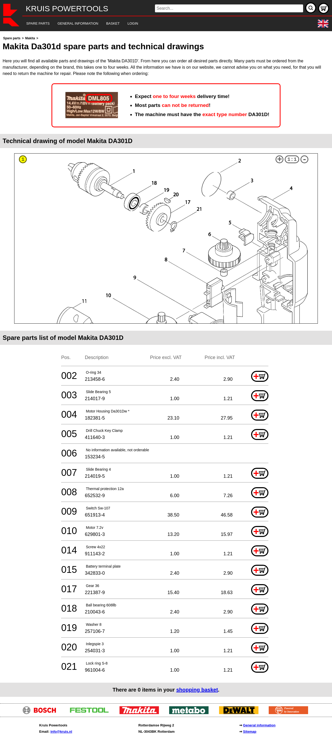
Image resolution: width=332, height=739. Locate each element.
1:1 (292, 159)
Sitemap (249, 731)
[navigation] (159, 23)
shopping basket (197, 690)
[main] (166, 366)
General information (259, 725)
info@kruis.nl (61, 731)
